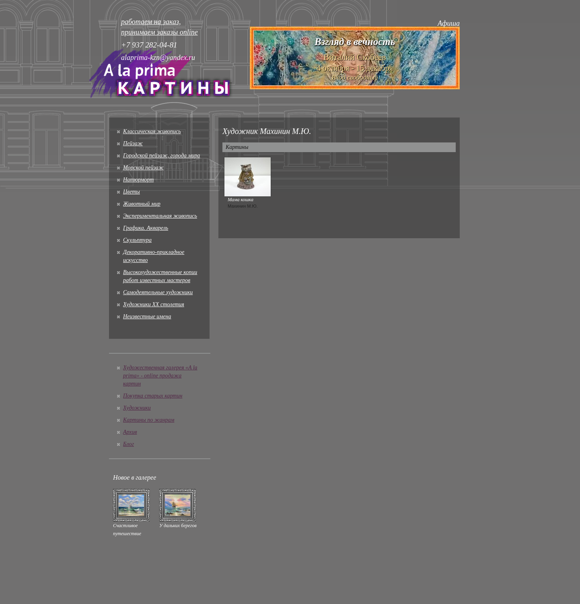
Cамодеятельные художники (158, 292)
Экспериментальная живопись (160, 216)
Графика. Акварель (145, 228)
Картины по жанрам (148, 420)
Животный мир (141, 204)
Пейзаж (133, 143)
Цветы (131, 192)
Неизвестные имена (147, 316)
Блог (128, 444)
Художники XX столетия (153, 304)
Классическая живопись (152, 131)
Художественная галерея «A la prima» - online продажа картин (160, 376)
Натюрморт (138, 180)
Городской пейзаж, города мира (161, 156)
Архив (130, 432)
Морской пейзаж (143, 168)
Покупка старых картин (152, 396)
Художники (137, 408)
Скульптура (137, 240)
